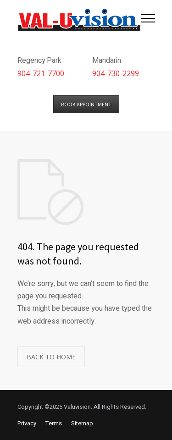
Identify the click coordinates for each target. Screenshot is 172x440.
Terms (53, 423)
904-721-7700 (40, 73)
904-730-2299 (115, 73)
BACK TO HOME (51, 356)
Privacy (26, 423)
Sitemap (82, 423)
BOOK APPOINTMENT (86, 104)
